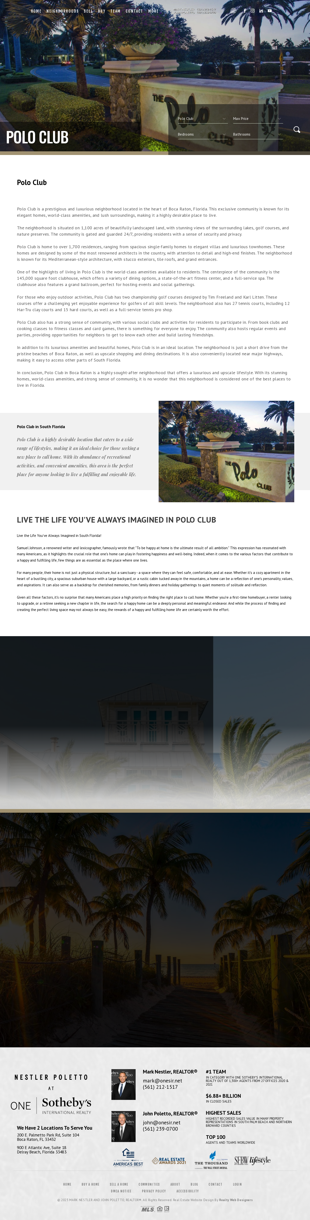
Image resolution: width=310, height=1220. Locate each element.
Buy (102, 11)
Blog (194, 1184)
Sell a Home (119, 1184)
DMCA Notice (121, 1191)
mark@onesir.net (162, 1080)
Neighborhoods (62, 11)
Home (36, 11)
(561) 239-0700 (160, 1128)
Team (115, 11)
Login (237, 1184)
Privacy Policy (154, 1191)
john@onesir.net (161, 1122)
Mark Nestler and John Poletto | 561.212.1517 (194, 11)
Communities (149, 1184)
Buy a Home (90, 1184)
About (175, 1184)
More (153, 11)
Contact (134, 11)
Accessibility (188, 1191)
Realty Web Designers (236, 1200)
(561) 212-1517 (160, 1086)
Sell (88, 11)
